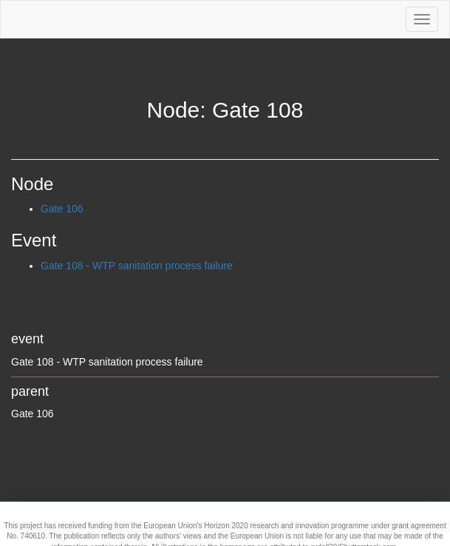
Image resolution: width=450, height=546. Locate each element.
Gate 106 (62, 209)
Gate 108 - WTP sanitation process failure (137, 266)
